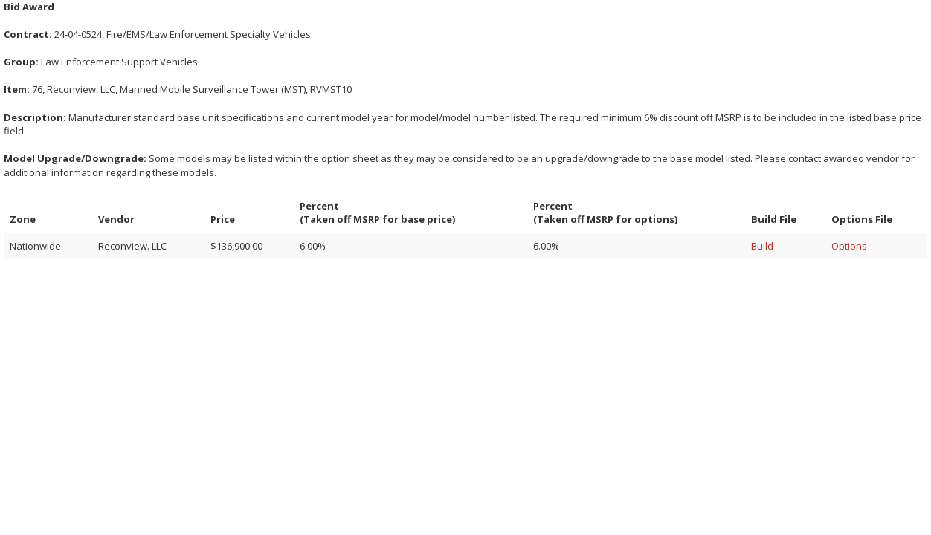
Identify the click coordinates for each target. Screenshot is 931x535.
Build (762, 246)
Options (849, 246)
